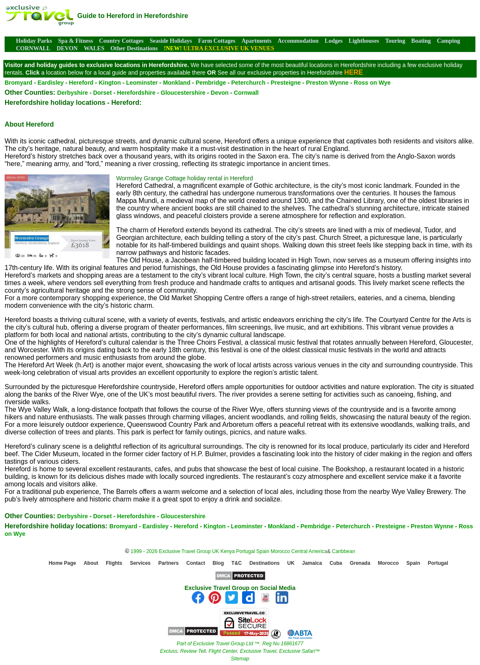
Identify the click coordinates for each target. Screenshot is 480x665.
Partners (168, 563)
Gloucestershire (183, 92)
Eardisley (51, 82)
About (90, 563)
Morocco (280, 551)
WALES (94, 48)
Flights (114, 563)
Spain (262, 551)
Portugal (246, 551)
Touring (395, 41)
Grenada (360, 563)
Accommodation (297, 41)
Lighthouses (364, 41)
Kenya (227, 551)
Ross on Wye (372, 82)
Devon (220, 92)
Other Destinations (134, 48)
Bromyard (18, 82)
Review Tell (193, 651)
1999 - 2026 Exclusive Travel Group (170, 551)
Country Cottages (121, 41)
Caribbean (343, 551)
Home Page (62, 563)
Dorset (102, 92)
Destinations (264, 563)
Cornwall (246, 92)
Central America (309, 551)
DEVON (67, 48)
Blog (218, 563)
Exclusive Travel (258, 651)
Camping (448, 41)
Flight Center (223, 651)
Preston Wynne (327, 82)
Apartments (256, 41)
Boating (421, 41)
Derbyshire (72, 92)
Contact (195, 563)
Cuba (336, 563)
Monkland (176, 82)
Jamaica (312, 563)
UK (215, 551)
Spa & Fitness (75, 41)
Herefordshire (136, 92)
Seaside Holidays (171, 41)
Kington (110, 82)
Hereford (81, 82)
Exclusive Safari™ (299, 651)
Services (140, 563)
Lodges (334, 41)
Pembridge (211, 82)
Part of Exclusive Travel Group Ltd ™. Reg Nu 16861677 (240, 644)
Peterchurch (248, 82)
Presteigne (286, 82)
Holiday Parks (34, 41)
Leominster (141, 82)
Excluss (168, 651)
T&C (237, 563)
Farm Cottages (216, 41)
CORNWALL (33, 48)
